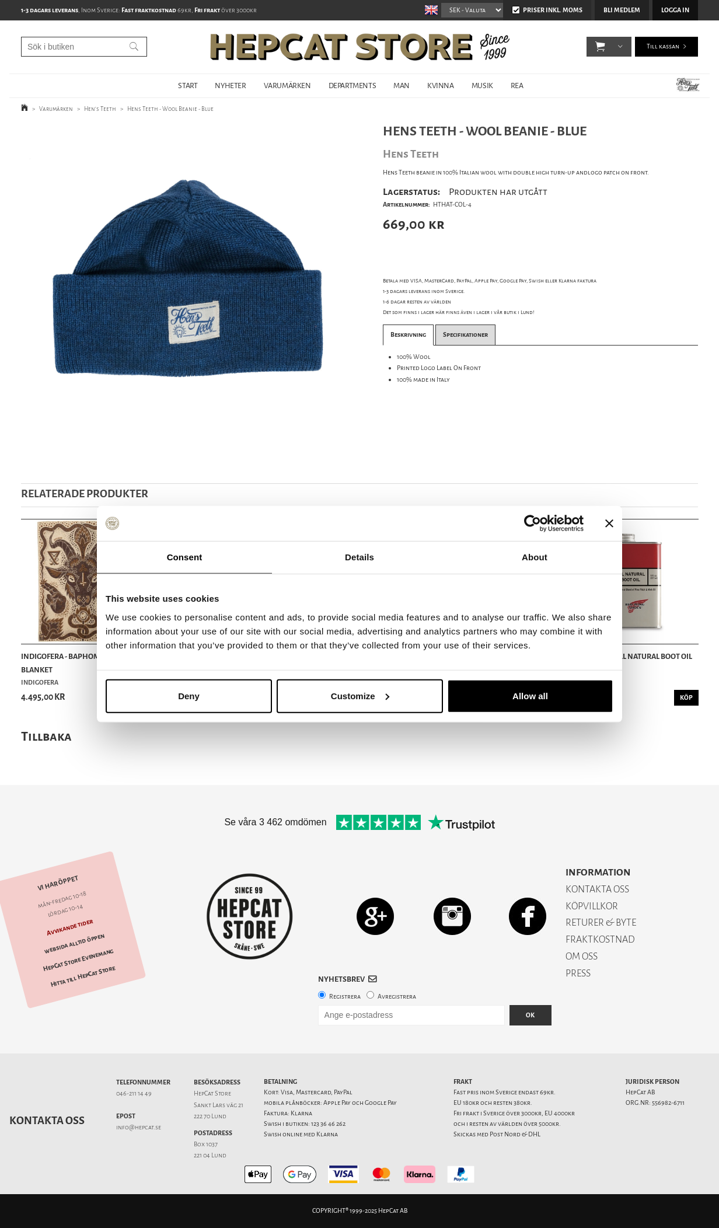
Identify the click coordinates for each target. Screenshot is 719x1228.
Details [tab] (359, 557)
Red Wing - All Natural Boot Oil (633, 656)
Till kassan (663, 46)
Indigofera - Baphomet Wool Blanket (76, 662)
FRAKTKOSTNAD (600, 939)
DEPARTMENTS (352, 85)
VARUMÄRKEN (287, 85)
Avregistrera (397, 996)
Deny (189, 695)
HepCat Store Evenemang (78, 960)
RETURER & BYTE (601, 922)
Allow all (530, 695)
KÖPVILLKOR (592, 906)
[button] (600, 47)
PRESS (578, 973)
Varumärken (56, 109)
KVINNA (440, 85)
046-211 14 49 (134, 1093)
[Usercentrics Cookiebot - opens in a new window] (532, 523)
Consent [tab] (185, 557)
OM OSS (582, 956)
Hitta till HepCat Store (83, 976)
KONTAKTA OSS (597, 889)
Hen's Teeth (100, 109)
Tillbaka (46, 736)
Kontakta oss (47, 1121)
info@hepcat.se (138, 1127)
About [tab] (534, 557)
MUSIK (482, 85)
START (187, 85)
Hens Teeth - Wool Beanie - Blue (170, 109)
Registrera (345, 996)
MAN (401, 85)
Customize (360, 695)
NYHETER (230, 85)
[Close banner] (609, 523)
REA (517, 85)
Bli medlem (621, 10)
